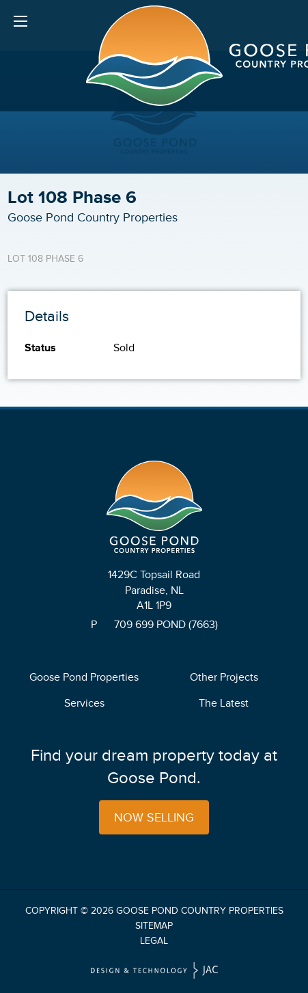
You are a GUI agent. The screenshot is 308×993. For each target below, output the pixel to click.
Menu (20, 24)
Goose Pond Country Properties (199, 910)
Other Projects (224, 677)
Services (84, 703)
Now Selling (154, 817)
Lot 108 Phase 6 (45, 258)
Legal (154, 941)
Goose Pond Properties (84, 677)
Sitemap (154, 925)
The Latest (224, 703)
